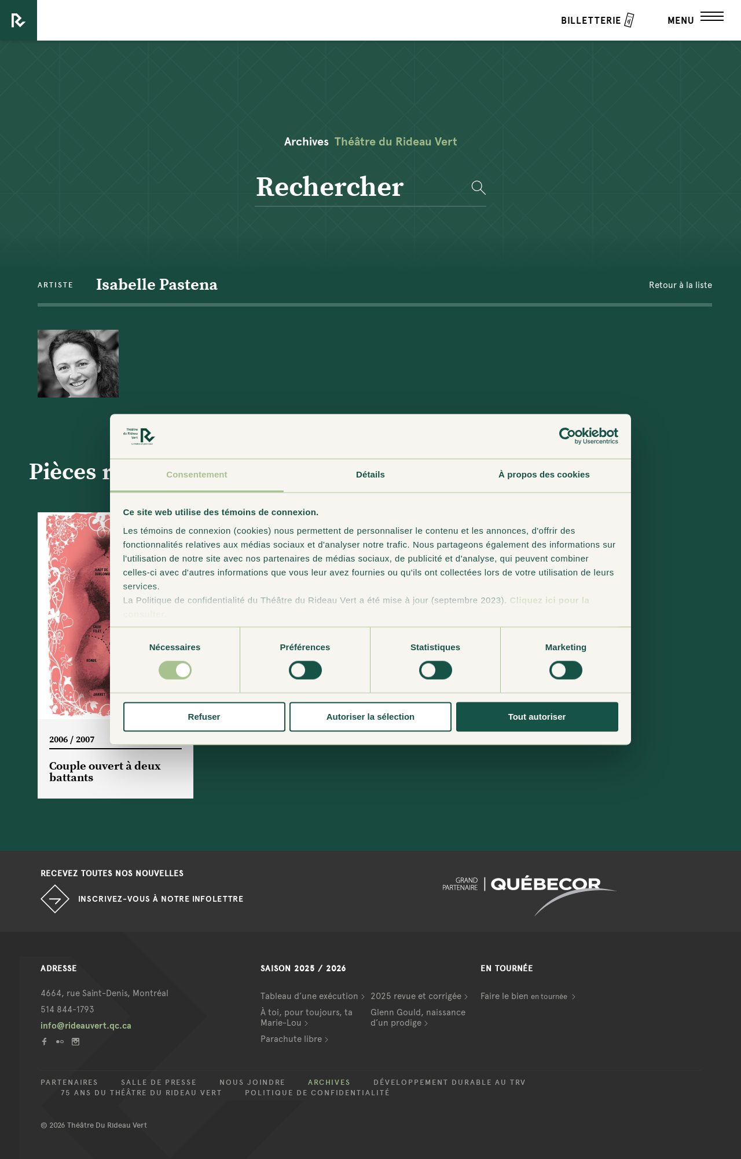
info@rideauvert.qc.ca (86, 1025)
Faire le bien (524, 996)
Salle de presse (159, 1082)
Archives (329, 1082)
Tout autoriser (537, 716)
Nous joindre (252, 1082)
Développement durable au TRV (449, 1082)
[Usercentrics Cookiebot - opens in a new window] (567, 436)
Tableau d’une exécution (309, 996)
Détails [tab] (370, 474)
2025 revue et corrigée (415, 996)
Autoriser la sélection (371, 716)
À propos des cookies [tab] (544, 474)
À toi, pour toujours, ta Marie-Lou (307, 1017)
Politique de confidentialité (317, 1093)
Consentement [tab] (196, 474)
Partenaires (69, 1082)
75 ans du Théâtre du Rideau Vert (141, 1093)
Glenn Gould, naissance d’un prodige (417, 1017)
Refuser (204, 716)
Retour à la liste (680, 285)
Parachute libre (291, 1039)
